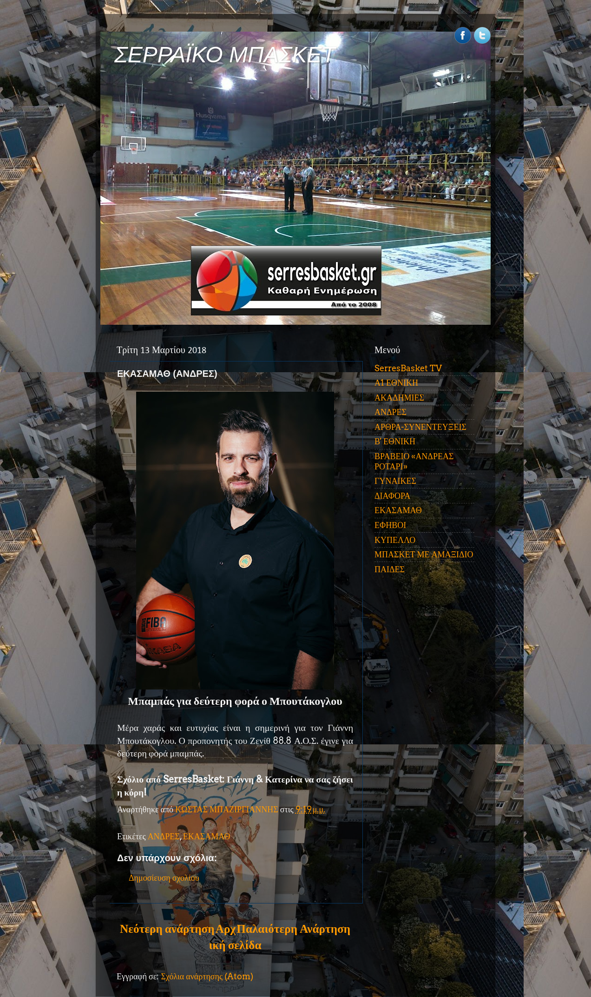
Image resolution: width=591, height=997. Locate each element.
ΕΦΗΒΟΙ (390, 525)
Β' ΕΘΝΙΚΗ (394, 441)
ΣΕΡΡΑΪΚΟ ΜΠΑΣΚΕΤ (224, 54)
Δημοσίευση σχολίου (164, 878)
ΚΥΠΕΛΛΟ (394, 540)
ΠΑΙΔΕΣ (389, 569)
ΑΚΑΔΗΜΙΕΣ (399, 397)
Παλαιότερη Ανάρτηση (293, 929)
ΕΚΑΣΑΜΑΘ (206, 836)
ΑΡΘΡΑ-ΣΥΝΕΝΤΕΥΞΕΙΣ (420, 427)
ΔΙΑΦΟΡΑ (392, 496)
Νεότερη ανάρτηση (167, 929)
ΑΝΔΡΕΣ (164, 836)
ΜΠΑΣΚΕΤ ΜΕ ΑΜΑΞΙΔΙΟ (423, 554)
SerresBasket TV (408, 368)
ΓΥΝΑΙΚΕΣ (395, 481)
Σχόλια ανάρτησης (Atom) (207, 976)
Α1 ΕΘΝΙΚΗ (396, 383)
